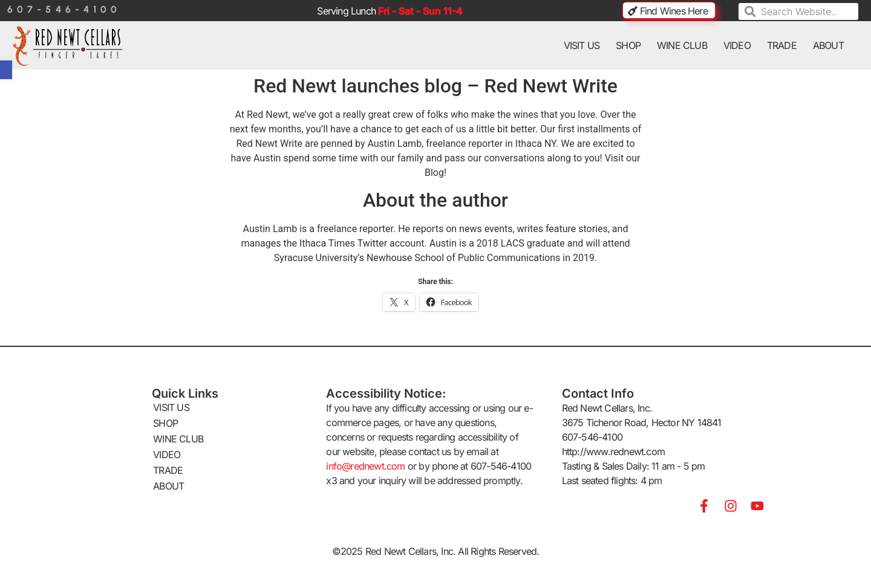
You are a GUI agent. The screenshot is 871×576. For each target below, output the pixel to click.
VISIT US (582, 45)
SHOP (628, 45)
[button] (6, 69)
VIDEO (737, 45)
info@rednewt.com (365, 466)
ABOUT (828, 45)
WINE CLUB (682, 45)
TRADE (782, 45)
